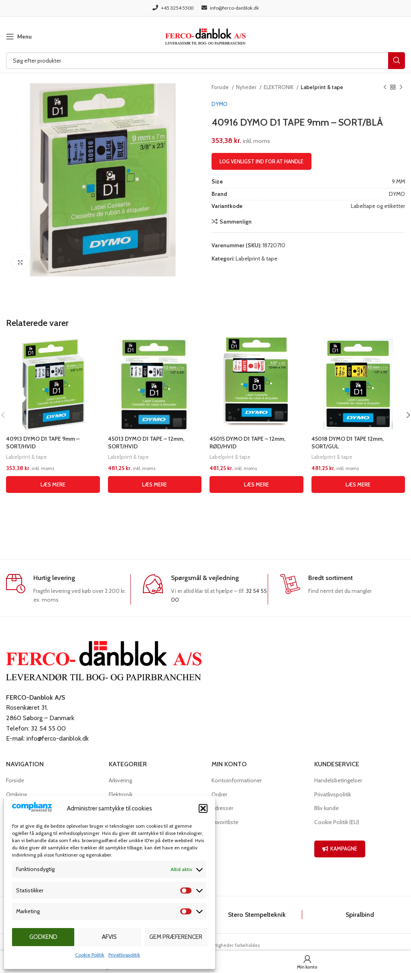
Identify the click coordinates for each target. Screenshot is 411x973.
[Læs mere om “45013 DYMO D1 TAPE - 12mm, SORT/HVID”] (155, 484)
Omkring (16, 794)
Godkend (43, 936)
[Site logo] (205, 35)
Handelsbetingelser (338, 780)
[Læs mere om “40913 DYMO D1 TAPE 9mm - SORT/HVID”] (53, 484)
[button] (203, 808)
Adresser (222, 808)
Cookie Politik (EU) (336, 822)
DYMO (220, 104)
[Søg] (205, 60)
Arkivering (120, 780)
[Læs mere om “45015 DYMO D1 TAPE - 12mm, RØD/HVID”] (256, 484)
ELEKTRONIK (279, 87)
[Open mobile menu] (19, 36)
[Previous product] (385, 87)
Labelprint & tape (322, 87)
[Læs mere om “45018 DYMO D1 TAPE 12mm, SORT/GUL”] (358, 484)
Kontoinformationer (237, 780)
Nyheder (247, 87)
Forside (221, 87)
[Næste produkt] (401, 87)
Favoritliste (225, 822)
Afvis (109, 936)
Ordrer (219, 794)
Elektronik (120, 794)
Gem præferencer (175, 936)
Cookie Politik (89, 955)
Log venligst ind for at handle (261, 161)
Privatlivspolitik (124, 955)
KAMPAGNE (339, 848)
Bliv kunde (326, 808)
